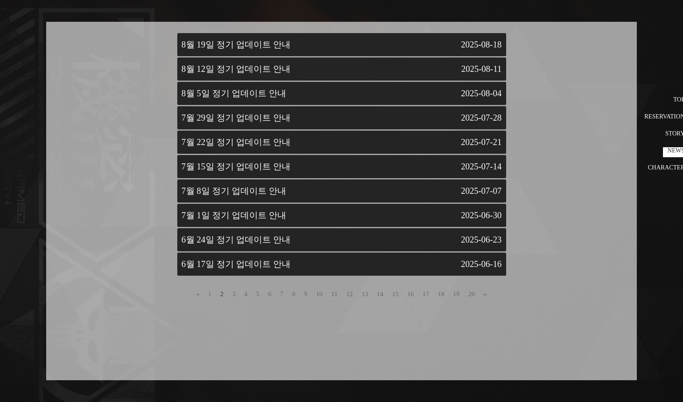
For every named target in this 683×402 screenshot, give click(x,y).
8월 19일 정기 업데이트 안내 (236, 44)
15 (395, 294)
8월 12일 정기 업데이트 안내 (236, 69)
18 (441, 294)
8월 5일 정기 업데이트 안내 (234, 93)
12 (349, 294)
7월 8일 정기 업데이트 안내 (234, 191)
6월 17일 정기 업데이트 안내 (236, 264)
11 (334, 294)
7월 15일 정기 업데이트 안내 (236, 166)
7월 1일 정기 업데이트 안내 (234, 215)
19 (456, 294)
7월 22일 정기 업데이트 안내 (236, 142)
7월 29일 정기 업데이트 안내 (236, 117)
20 (471, 294)
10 (319, 294)
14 (380, 294)
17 (426, 294)
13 (365, 294)
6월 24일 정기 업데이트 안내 (236, 239)
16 (410, 294)
